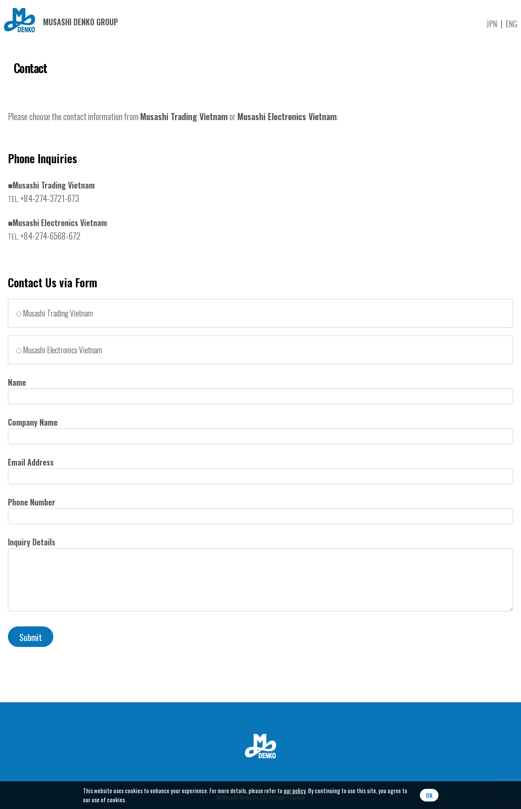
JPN (492, 24)
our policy (295, 790)
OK (429, 795)
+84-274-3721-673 (43, 198)
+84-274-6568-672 (44, 235)
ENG (511, 24)
